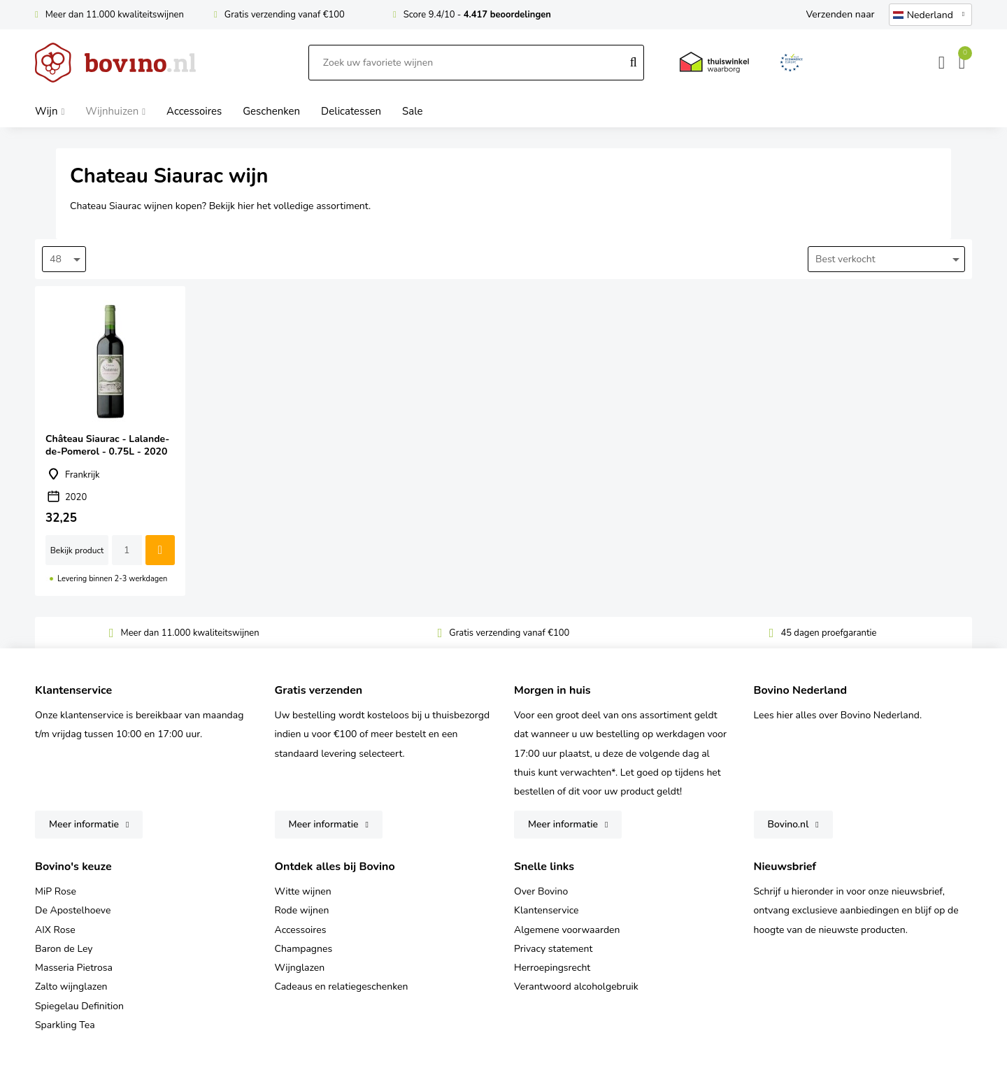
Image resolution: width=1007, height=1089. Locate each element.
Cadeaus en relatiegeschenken (341, 986)
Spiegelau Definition (79, 1006)
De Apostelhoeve (72, 910)
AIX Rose (55, 930)
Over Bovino (541, 891)
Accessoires (301, 930)
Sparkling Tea (65, 1025)
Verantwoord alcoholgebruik (576, 986)
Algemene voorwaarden (567, 930)
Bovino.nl (788, 824)
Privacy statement (553, 948)
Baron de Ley (63, 948)
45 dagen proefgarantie (828, 633)
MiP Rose (55, 891)
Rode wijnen (302, 910)
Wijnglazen (300, 967)
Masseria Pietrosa (74, 967)
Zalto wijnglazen (71, 986)
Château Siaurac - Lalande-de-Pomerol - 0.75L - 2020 (110, 441)
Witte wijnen (303, 891)
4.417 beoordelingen (507, 14)
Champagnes (304, 948)
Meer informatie (84, 824)
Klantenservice (546, 910)
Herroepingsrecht (552, 967)
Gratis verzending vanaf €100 (284, 14)
